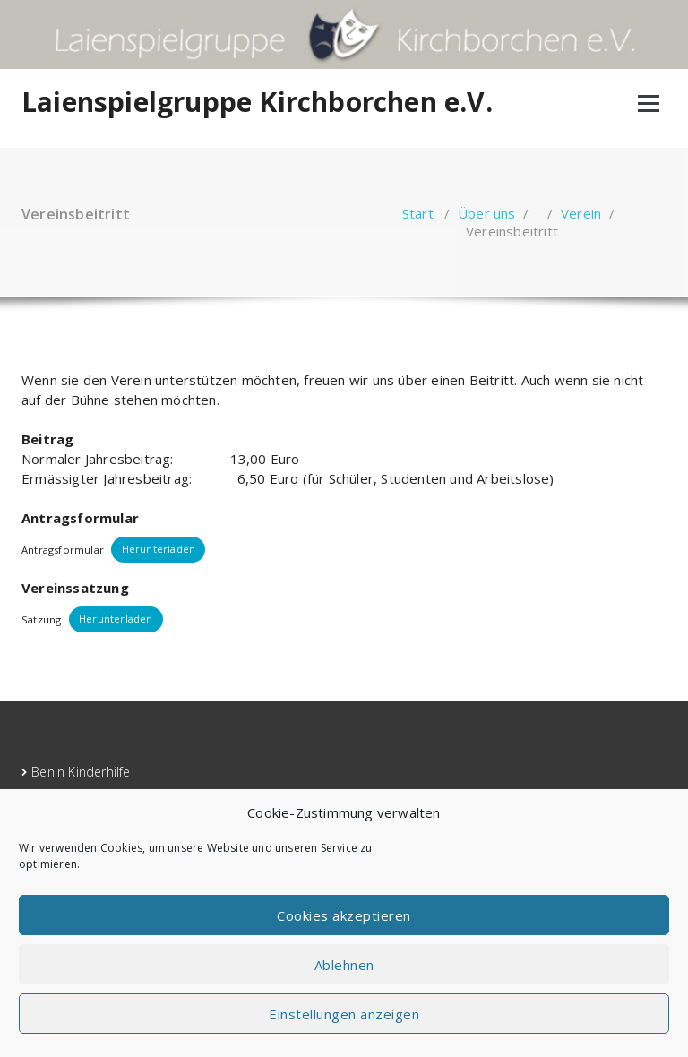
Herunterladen (159, 548)
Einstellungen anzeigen (344, 1014)
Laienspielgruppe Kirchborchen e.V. (257, 102)
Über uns (487, 213)
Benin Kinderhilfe (80, 771)
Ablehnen (344, 965)
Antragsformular (63, 548)
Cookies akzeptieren (344, 915)
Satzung (41, 618)
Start (418, 213)
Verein (581, 213)
